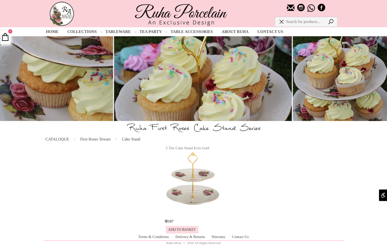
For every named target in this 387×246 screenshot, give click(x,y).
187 (171, 221)
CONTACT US (270, 32)
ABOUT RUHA (235, 32)
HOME (52, 32)
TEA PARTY (154, 31)
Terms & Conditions (154, 237)
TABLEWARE (121, 31)
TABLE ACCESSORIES (192, 32)
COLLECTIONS (84, 31)
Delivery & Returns (190, 237)
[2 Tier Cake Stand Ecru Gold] (193, 212)
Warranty (219, 237)
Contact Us (240, 237)
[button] (182, 230)
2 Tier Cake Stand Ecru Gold (187, 148)
